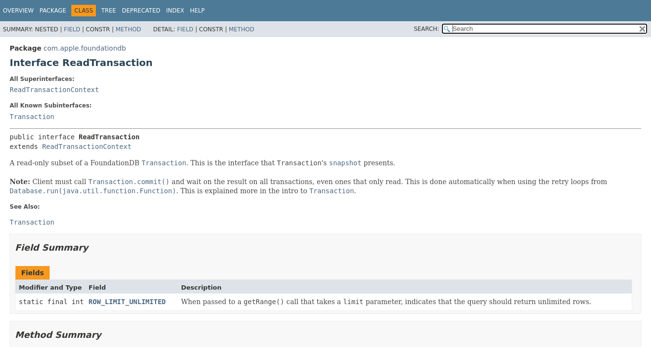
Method (128, 29)
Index (175, 10)
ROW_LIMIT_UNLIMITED (127, 302)
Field (72, 29)
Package (53, 10)
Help (197, 10)
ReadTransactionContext (54, 89)
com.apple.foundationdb (84, 48)
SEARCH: (426, 29)
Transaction (32, 116)
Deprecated (141, 10)
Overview (18, 10)
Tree (108, 10)
